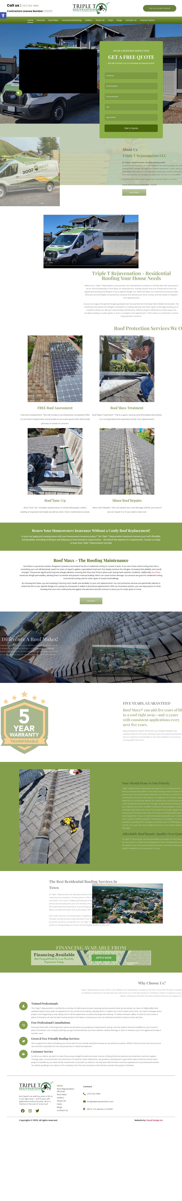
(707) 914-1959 (22, 5)
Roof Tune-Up (55, 500)
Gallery (88, 20)
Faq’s (110, 20)
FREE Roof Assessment (55, 407)
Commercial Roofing (71, 20)
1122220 (29, 11)
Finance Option (147, 20)
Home (30, 20)
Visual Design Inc (154, 1120)
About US (100, 20)
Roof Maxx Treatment (126, 407)
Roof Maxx (53, 20)
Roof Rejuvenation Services (65, 1090)
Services (41, 20)
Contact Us (131, 20)
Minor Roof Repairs (127, 500)
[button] (3, 15)
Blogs (119, 20)
